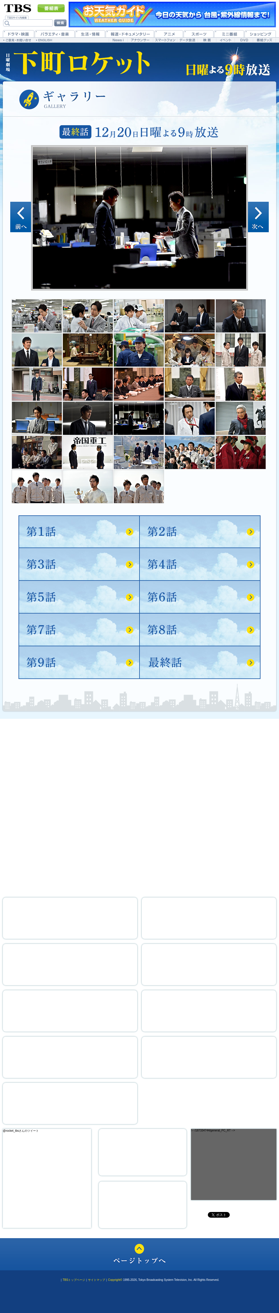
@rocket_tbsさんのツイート (21, 1130)
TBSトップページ (74, 1279)
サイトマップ (96, 1279)
